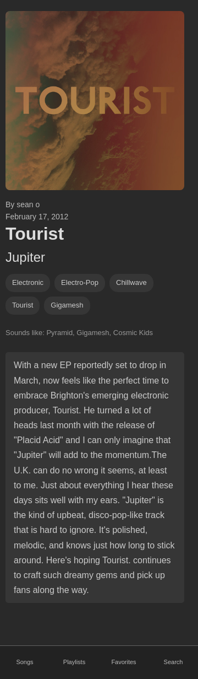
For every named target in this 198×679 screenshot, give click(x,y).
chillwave (131, 282)
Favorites (123, 662)
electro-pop (79, 282)
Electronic (27, 282)
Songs (24, 662)
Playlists (74, 662)
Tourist (22, 305)
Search (173, 662)
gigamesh (67, 305)
